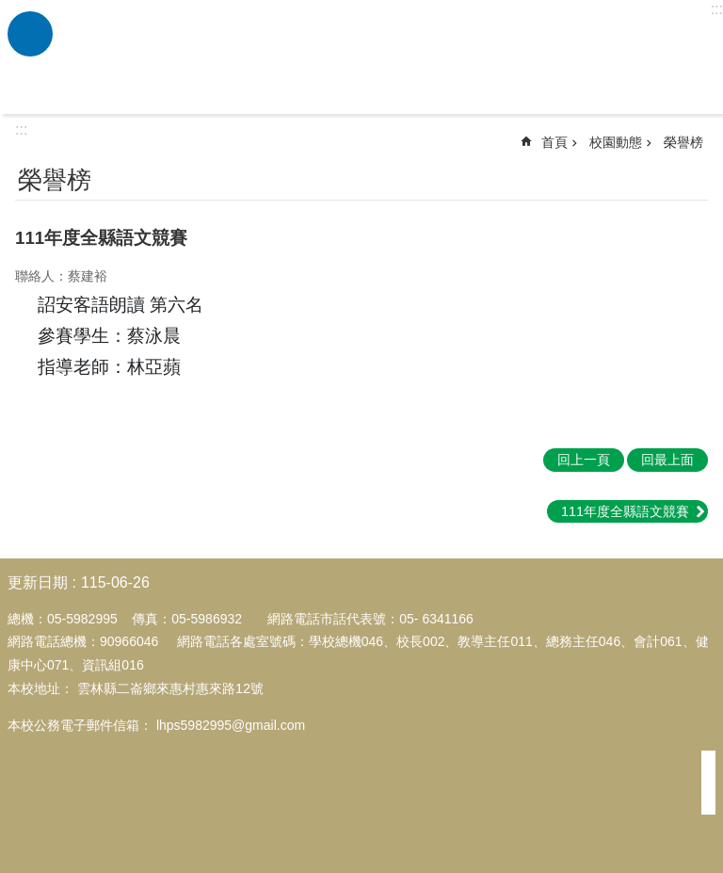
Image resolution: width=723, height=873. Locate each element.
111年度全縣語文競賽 (625, 511)
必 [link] (30, 34)
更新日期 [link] (38, 582)
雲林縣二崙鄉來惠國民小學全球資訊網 (385, 57)
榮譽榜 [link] (683, 142)
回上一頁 (583, 459)
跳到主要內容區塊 (9, 9)
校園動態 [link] (615, 142)
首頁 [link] (554, 142)
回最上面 (667, 459)
